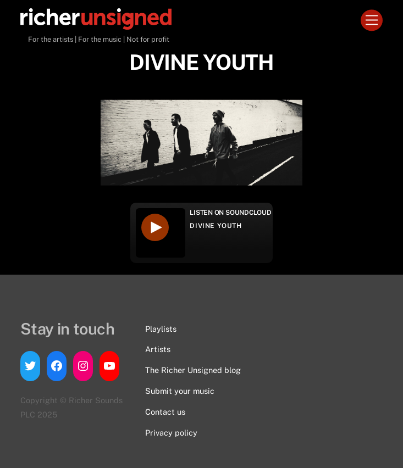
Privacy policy (171, 432)
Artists (157, 349)
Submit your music (179, 390)
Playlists (160, 328)
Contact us (165, 411)
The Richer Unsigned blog (193, 370)
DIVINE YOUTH (215, 226)
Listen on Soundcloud (230, 212)
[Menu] (372, 20)
